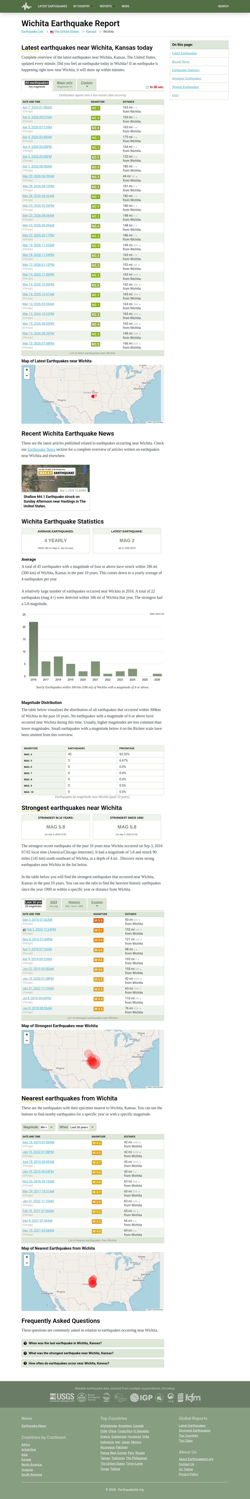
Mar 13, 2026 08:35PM (38, 333)
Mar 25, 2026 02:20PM (38, 206)
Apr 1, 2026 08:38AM (37, 166)
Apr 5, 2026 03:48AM (37, 137)
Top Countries (188, 1435)
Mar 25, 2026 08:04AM (38, 215)
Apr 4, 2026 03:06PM (37, 147)
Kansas (91, 31)
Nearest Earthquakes (185, 87)
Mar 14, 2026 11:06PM (38, 274)
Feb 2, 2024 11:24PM (41, 929)
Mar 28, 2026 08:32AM (38, 196)
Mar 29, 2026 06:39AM (38, 176)
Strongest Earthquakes (186, 78)
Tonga (104, 1469)
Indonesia (107, 1442)
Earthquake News (41, 449)
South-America (31, 1474)
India (145, 1436)
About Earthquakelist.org (196, 1459)
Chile (103, 1431)
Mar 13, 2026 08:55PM (38, 324)
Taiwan (105, 1458)
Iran (117, 1442)
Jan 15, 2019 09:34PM (38, 1171)
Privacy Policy (188, 1474)
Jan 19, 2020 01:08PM (38, 979)
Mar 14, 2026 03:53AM (38, 304)
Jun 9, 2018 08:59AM (37, 1008)
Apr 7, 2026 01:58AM (37, 107)
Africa (25, 1445)
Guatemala (118, 1436)
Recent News (180, 61)
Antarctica (28, 1449)
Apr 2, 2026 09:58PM (37, 156)
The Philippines (136, 1458)
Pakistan (122, 1447)
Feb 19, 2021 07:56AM (38, 1211)
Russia (140, 1453)
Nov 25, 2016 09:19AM (38, 1181)
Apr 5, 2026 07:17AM (37, 127)
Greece (105, 1436)
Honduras (134, 1436)
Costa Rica (125, 1431)
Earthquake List (32, 31)
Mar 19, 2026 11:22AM (38, 245)
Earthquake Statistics (185, 70)
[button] (27, 370)
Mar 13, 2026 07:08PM (38, 343)
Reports (107, 6)
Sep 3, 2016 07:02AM (37, 920)
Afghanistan (108, 1426)
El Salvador (141, 1431)
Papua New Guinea (113, 1453)
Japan (125, 1442)
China (112, 1431)
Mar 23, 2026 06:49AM (38, 225)
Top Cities (186, 1441)
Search (223, 6)
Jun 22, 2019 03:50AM (38, 969)
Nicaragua (107, 1447)
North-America (31, 1464)
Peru (131, 1453)
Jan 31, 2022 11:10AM (38, 988)
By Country (83, 6)
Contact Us (186, 1464)
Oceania (27, 1470)
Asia (24, 1454)
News (125, 6)
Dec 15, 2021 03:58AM (38, 1230)
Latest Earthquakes (52, 6)
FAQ (175, 95)
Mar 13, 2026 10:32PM (38, 314)
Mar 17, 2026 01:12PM (38, 265)
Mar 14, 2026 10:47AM (38, 294)
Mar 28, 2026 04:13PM (38, 186)
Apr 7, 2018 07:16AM (37, 949)
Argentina (125, 1426)
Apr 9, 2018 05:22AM (37, 959)
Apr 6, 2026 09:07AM (37, 117)
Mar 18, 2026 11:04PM (38, 255)
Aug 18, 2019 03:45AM (38, 1162)
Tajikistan (118, 1458)
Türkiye (115, 1469)
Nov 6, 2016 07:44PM (37, 939)
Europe (26, 1459)
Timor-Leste (134, 1464)
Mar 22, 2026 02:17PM (38, 235)
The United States (64, 31)
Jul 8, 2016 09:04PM (37, 998)
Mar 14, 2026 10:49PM (38, 284)
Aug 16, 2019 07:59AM (38, 1142)
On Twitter (186, 1469)
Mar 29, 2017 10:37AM (38, 1191)
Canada (138, 1426)
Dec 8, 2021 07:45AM (37, 1221)
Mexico (136, 1442)
